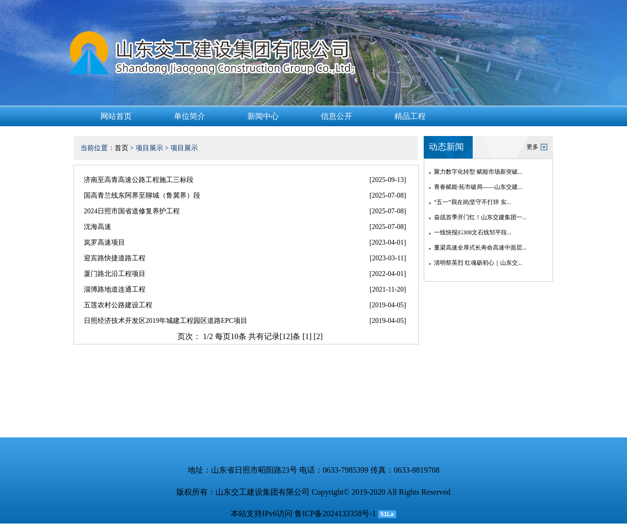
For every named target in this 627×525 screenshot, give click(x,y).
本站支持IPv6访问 (261, 513)
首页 (121, 148)
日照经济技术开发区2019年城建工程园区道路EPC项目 (165, 320)
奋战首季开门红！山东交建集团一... (480, 217)
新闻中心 (263, 116)
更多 (532, 146)
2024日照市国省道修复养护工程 (132, 211)
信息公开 (336, 116)
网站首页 (116, 116)
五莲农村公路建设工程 (118, 305)
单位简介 (189, 116)
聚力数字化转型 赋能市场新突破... (478, 171)
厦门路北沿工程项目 (114, 273)
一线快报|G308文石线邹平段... (472, 232)
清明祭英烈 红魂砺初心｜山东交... (478, 262)
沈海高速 (97, 226)
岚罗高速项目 (104, 242)
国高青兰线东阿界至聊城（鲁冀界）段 (142, 195)
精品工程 (410, 116)
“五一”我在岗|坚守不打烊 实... (472, 202)
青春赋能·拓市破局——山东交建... (478, 186)
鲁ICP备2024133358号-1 (335, 513)
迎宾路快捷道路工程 (114, 258)
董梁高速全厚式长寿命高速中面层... (480, 247)
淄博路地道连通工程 (114, 289)
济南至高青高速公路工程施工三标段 (138, 179)
